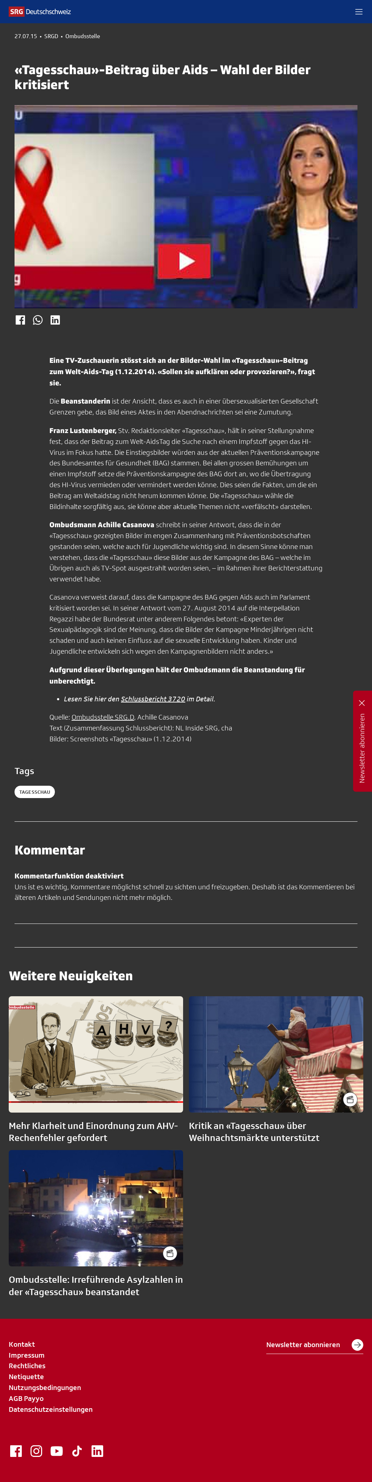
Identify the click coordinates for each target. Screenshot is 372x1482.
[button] (359, 11)
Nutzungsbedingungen (45, 1387)
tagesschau (34, 792)
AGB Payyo (26, 1398)
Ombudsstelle (82, 36)
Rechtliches (27, 1366)
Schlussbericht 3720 (153, 699)
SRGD (51, 36)
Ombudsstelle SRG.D (103, 717)
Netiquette (26, 1377)
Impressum (27, 1355)
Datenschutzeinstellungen (51, 1409)
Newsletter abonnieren (314, 1345)
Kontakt (22, 1344)
